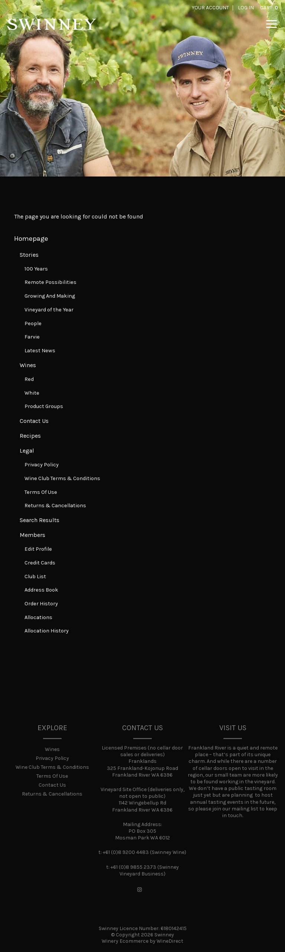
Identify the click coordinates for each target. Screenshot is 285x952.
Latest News (39, 350)
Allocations (38, 617)
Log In (246, 7)
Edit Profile (38, 549)
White (31, 393)
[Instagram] (139, 890)
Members (32, 534)
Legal (27, 450)
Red (29, 379)
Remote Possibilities (50, 282)
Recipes (30, 435)
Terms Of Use (40, 492)
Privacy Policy (41, 465)
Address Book (41, 590)
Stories (29, 254)
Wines (28, 365)
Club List (35, 576)
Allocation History (46, 631)
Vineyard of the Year (48, 310)
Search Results (39, 520)
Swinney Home (51, 30)
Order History (41, 603)
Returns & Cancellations (55, 505)
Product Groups (43, 406)
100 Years (36, 269)
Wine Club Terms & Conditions (62, 478)
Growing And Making (49, 296)
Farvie (32, 337)
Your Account (210, 7)
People (33, 323)
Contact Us (34, 420)
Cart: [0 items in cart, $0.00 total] (269, 7)
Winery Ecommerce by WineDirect (142, 941)
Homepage (31, 238)
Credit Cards (39, 563)
